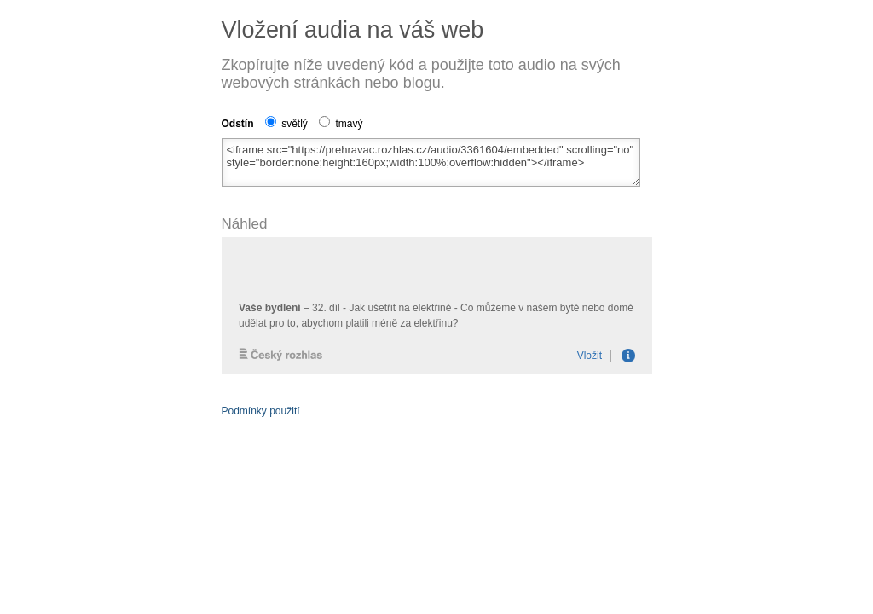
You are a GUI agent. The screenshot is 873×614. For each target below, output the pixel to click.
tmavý (340, 124)
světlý (286, 124)
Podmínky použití (261, 411)
